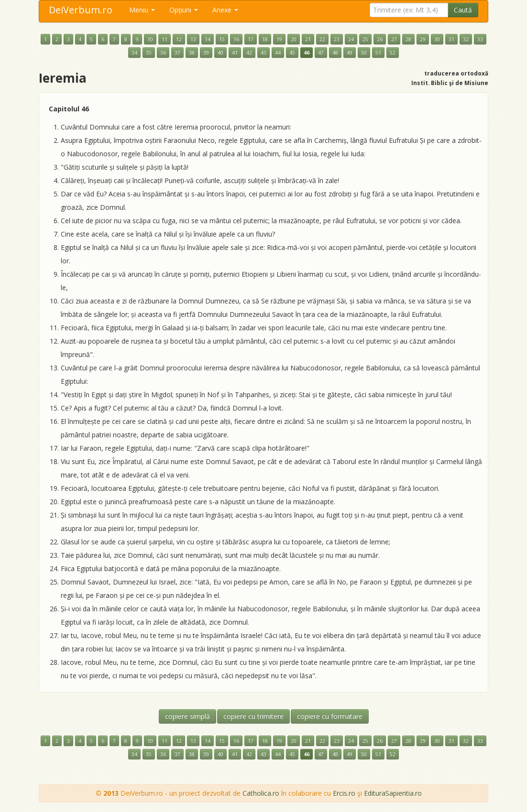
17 (250, 39)
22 (322, 39)
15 (222, 39)
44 (278, 52)
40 (220, 52)
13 (193, 39)
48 (335, 52)
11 (164, 39)
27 (394, 39)
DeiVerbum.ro (80, 9)
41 (235, 52)
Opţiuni (183, 9)
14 (207, 39)
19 (279, 39)
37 (177, 52)
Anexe (225, 9)
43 (263, 52)
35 (149, 52)
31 (451, 39)
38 (192, 52)
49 (349, 52)
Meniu (142, 9)
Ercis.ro (344, 793)
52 (392, 52)
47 (321, 52)
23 (337, 39)
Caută (463, 9)
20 (293, 39)
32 (466, 39)
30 (437, 39)
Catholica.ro (260, 793)
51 (378, 52)
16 (236, 39)
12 (179, 39)
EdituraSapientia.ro (393, 793)
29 (423, 39)
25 (365, 39)
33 (480, 39)
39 (206, 52)
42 (249, 52)
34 (134, 52)
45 (292, 52)
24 (351, 39)
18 (265, 39)
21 (308, 39)
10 (150, 39)
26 (380, 39)
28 (408, 39)
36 (163, 52)
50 (364, 52)
